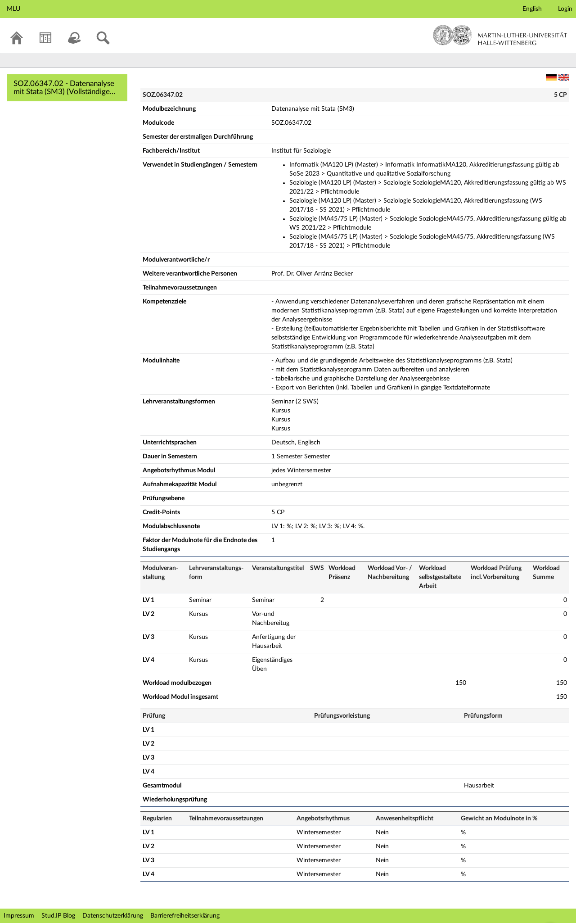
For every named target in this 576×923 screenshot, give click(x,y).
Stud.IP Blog (58, 916)
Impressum (19, 916)
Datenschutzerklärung (112, 916)
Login (565, 9)
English (532, 9)
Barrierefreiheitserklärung (185, 916)
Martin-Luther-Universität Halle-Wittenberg (500, 35)
